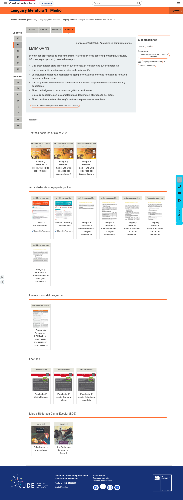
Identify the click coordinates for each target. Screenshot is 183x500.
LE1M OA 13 (109, 20)
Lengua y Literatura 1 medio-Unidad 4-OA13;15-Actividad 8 (155, 228)
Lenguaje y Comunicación (152, 62)
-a (2, 281)
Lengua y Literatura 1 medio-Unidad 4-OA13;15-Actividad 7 (132, 228)
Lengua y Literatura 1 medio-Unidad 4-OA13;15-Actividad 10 (86, 228)
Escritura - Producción (147, 66)
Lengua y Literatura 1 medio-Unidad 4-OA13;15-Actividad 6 (109, 228)
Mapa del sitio (99, 475)
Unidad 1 (32, 29)
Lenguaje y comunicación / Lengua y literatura (58, 20)
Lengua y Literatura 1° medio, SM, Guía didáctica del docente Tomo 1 (63, 167)
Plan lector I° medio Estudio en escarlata (86, 397)
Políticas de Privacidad (102, 481)
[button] (179, 180)
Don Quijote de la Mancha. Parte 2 (63, 450)
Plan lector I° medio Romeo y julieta (63, 397)
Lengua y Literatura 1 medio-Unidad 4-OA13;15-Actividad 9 (41, 275)
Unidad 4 (68, 29)
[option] (179, 186)
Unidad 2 (44, 29)
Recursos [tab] (32, 119)
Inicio (13, 20)
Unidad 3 (56, 29)
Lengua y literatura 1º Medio (36, 10)
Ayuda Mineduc (61, 487)
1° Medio (148, 46)
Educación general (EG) (27, 20)
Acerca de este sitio (101, 478)
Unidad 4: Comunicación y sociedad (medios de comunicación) (55, 106)
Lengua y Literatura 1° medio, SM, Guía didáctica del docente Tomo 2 (86, 167)
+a (2, 276)
